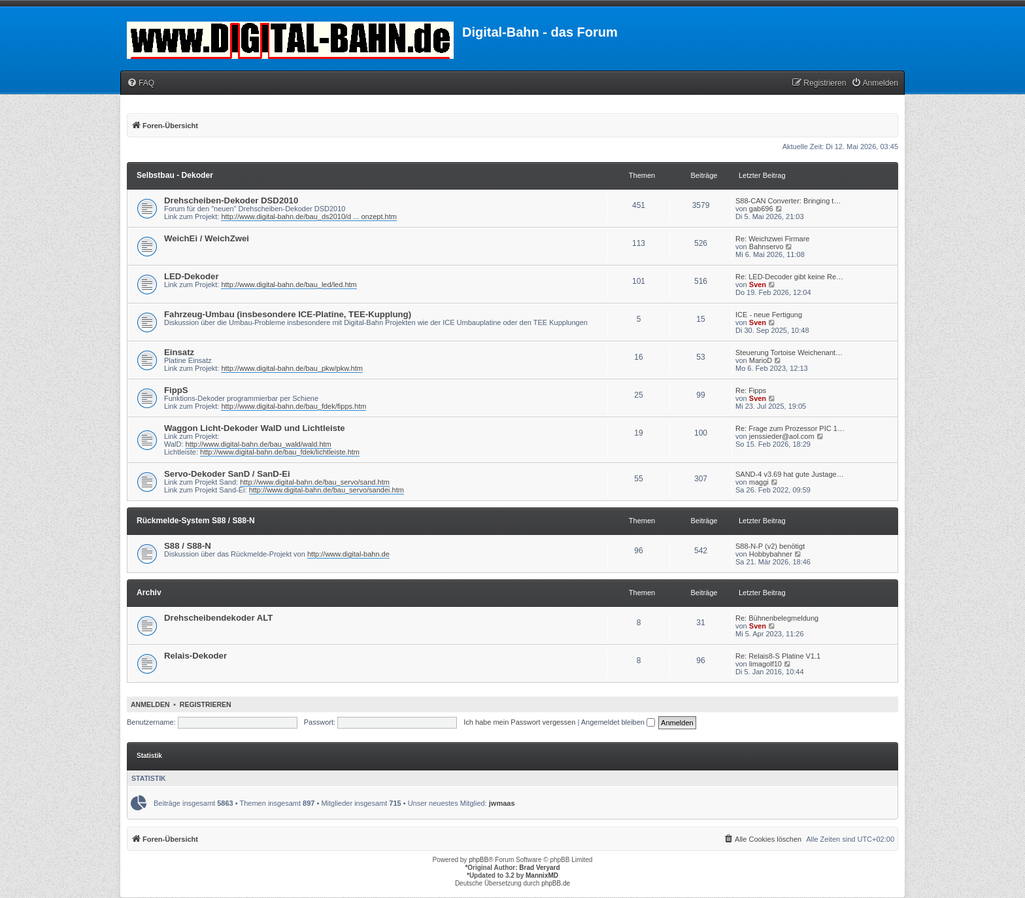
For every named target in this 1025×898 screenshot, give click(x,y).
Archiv (149, 592)
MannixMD (542, 875)
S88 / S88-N (187, 546)
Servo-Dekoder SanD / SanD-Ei (227, 474)
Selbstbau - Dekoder (175, 175)
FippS (176, 390)
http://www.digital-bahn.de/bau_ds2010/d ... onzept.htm (308, 216)
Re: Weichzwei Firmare (772, 239)
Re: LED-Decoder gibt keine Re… (789, 277)
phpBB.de (555, 883)
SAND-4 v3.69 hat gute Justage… (789, 474)
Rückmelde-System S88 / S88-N (196, 520)
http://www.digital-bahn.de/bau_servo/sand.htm (315, 482)
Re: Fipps (750, 390)
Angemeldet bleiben (618, 722)
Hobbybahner (770, 554)
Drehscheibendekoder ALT (218, 618)
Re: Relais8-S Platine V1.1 (777, 656)
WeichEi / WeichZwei (206, 238)
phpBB (478, 859)
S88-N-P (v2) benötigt (770, 546)
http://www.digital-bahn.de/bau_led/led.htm (288, 284)
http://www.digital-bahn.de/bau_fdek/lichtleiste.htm (280, 452)
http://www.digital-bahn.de (348, 554)
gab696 (761, 209)
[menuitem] (140, 83)
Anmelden (150, 704)
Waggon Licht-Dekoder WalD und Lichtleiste (254, 428)
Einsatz (179, 352)
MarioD (760, 360)
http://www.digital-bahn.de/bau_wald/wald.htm (258, 444)
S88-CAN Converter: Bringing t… (788, 201)
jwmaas (502, 803)
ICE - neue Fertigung (768, 315)
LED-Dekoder (191, 276)
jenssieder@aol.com (782, 436)
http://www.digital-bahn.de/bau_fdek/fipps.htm (293, 406)
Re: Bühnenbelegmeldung (776, 618)
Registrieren (205, 704)
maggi (759, 482)
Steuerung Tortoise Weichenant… (789, 352)
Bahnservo (766, 246)
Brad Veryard (539, 867)
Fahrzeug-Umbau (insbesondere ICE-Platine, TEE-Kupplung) (287, 314)
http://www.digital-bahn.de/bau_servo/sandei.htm (326, 490)
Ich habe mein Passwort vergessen (519, 722)
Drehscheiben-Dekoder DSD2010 (231, 200)
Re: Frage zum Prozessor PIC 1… (790, 428)
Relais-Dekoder (195, 656)
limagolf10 (765, 664)
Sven (757, 284)
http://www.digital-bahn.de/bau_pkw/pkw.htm (291, 368)
